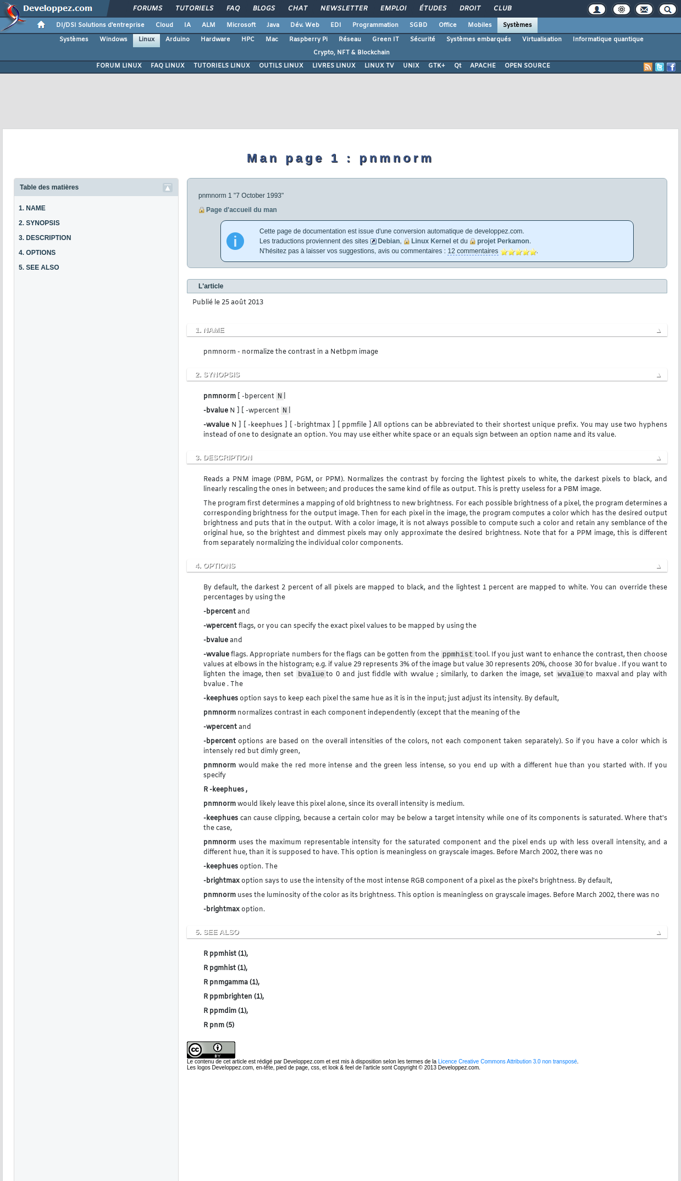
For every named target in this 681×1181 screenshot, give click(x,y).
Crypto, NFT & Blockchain (351, 53)
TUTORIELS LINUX (221, 66)
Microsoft (241, 25)
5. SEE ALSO (39, 267)
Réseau (350, 39)
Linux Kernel (431, 241)
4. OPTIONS (37, 253)
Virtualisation (542, 39)
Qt (457, 66)
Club (502, 8)
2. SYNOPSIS (39, 223)
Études (432, 8)
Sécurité (422, 39)
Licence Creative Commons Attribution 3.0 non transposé (507, 1062)
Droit (469, 8)
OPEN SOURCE (527, 66)
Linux (146, 39)
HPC (247, 39)
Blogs (263, 8)
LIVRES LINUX (334, 66)
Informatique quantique (608, 39)
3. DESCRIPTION (45, 238)
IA (187, 25)
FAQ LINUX (168, 66)
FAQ (232, 8)
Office (448, 25)
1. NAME (32, 208)
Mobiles (480, 25)
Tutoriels (194, 8)
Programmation (375, 25)
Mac (271, 39)
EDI (335, 25)
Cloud (164, 25)
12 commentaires (472, 251)
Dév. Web (304, 25)
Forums (147, 8)
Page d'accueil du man (241, 210)
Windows (113, 39)
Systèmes (517, 25)
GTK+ (436, 66)
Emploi (393, 8)
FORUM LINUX (119, 66)
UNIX (411, 66)
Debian (389, 241)
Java (273, 25)
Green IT (385, 39)
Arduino (177, 39)
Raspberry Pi (308, 39)
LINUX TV (379, 66)
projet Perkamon (503, 241)
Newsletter (343, 8)
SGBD (418, 25)
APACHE (483, 66)
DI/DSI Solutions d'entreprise (100, 25)
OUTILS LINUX (281, 66)
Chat (297, 8)
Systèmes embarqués (478, 39)
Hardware (215, 39)
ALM (208, 25)
